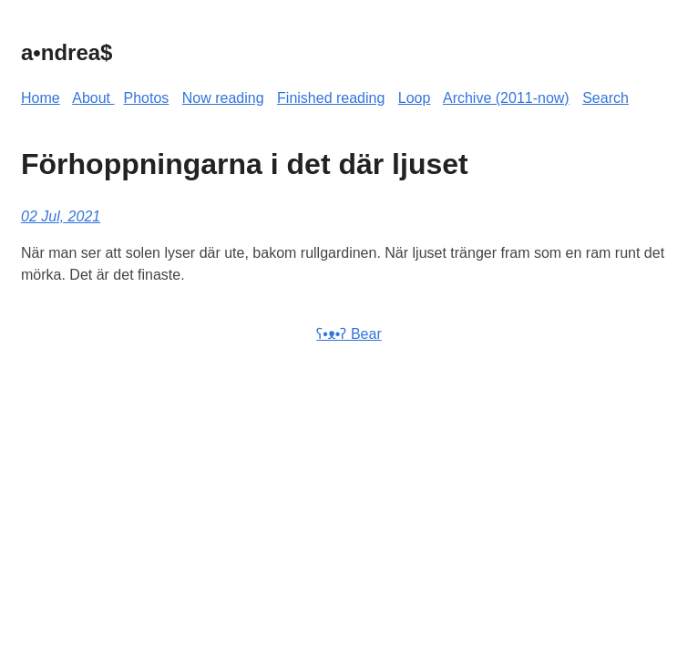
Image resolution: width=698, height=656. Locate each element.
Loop (414, 98)
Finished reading (331, 98)
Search (605, 98)
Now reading (223, 98)
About (93, 98)
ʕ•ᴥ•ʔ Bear (348, 334)
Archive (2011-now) (506, 98)
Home (40, 98)
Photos (146, 98)
